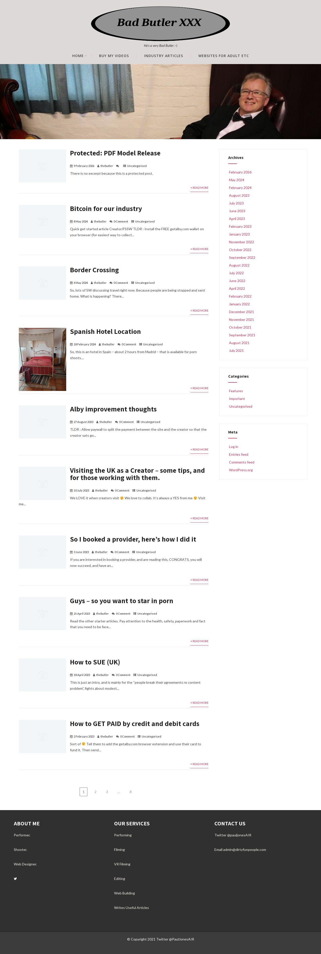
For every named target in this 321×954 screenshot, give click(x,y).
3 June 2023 (81, 552)
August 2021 (239, 343)
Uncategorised (137, 165)
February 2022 (240, 296)
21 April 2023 (82, 613)
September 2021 (242, 335)
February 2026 (240, 172)
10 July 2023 (81, 490)
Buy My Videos (114, 56)
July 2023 (236, 203)
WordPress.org (240, 470)
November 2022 (241, 242)
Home (79, 56)
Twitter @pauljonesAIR (232, 835)
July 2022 (236, 273)
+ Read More (199, 187)
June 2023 (237, 211)
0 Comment (121, 221)
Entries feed (238, 454)
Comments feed (241, 462)
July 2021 (236, 350)
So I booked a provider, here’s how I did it (133, 539)
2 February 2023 (84, 736)
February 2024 (240, 187)
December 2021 (241, 312)
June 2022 (237, 281)
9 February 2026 (84, 165)
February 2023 (240, 226)
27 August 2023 (83, 421)
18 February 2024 (85, 344)
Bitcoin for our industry (106, 208)
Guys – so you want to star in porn (121, 600)
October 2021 (240, 327)
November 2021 (241, 319)
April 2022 (237, 288)
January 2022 (239, 304)
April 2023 (237, 218)
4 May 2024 (81, 282)
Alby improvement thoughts (113, 408)
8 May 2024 (81, 221)
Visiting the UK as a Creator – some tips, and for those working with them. (137, 473)
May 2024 (236, 180)
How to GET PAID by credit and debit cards (134, 723)
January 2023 (239, 234)
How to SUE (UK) (95, 661)
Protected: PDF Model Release (115, 152)
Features (235, 391)
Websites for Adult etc (223, 56)
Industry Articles (163, 56)
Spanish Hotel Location (105, 331)
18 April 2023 (82, 674)
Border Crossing (94, 269)
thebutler (107, 165)
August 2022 (239, 265)
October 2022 (240, 250)
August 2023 (239, 195)
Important (236, 398)
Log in (233, 446)
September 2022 (242, 257)
